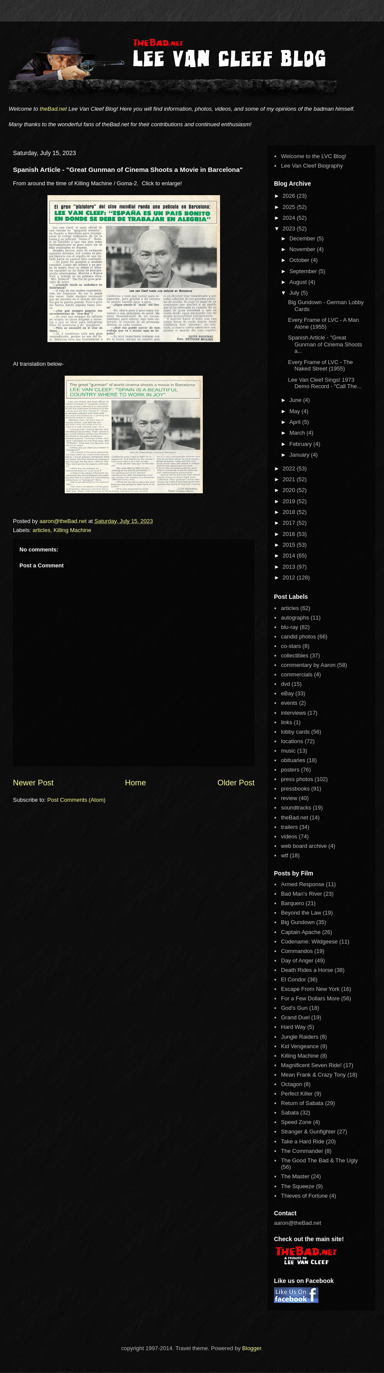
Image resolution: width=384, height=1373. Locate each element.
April (296, 422)
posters (290, 769)
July (295, 293)
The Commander (302, 1151)
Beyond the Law (301, 912)
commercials (296, 674)
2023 (290, 228)
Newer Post (33, 782)
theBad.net (53, 109)
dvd (285, 684)
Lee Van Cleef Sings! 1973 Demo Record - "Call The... (324, 383)
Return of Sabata (302, 1103)
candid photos (298, 636)
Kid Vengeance (299, 1046)
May (296, 411)
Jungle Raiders (299, 1037)
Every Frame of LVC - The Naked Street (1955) (320, 365)
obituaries (293, 760)
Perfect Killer (297, 1093)
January (300, 454)
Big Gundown (298, 922)
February (302, 444)
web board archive (304, 846)
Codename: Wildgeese (309, 941)
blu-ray (289, 627)
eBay (287, 693)
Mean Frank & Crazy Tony (313, 1074)
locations (292, 741)
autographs (295, 617)
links (286, 722)
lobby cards (295, 732)
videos (289, 836)
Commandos (297, 951)
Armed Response (302, 884)
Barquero (292, 903)
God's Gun (294, 1008)
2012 (290, 577)
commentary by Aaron (308, 665)
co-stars (291, 646)
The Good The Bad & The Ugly (319, 1160)
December (303, 238)
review (289, 798)
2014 (290, 555)
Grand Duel (295, 1017)
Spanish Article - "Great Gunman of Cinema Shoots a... (325, 344)
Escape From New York (310, 989)
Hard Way (293, 1027)
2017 (290, 523)
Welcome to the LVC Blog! (313, 156)
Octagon (291, 1084)
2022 (290, 468)
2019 (290, 501)
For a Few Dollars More (310, 998)
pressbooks (295, 788)
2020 (290, 490)
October (300, 260)
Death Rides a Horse (307, 970)
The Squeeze (297, 1186)
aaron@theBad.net (63, 521)
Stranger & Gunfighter (308, 1131)
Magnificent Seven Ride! (311, 1065)
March (298, 433)
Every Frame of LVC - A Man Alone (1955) (323, 323)
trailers (289, 827)
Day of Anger (297, 960)
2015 (290, 545)
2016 (290, 534)
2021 (290, 479)
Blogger (251, 1348)
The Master (295, 1176)
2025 (290, 207)
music (288, 750)
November (303, 249)
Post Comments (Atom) (76, 800)
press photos (297, 779)
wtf (284, 855)
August (299, 282)
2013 (290, 567)
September (304, 271)
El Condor (293, 979)
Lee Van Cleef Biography (312, 165)
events (289, 703)
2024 (290, 218)
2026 (290, 196)
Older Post (236, 782)
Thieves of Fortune (304, 1195)
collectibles (294, 655)
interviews (293, 713)
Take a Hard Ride (302, 1141)
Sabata (290, 1112)
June (296, 400)
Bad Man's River (301, 893)
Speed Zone (296, 1122)
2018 (290, 512)
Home (135, 782)
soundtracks (296, 807)
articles (41, 530)
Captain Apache (301, 932)
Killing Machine (72, 530)
